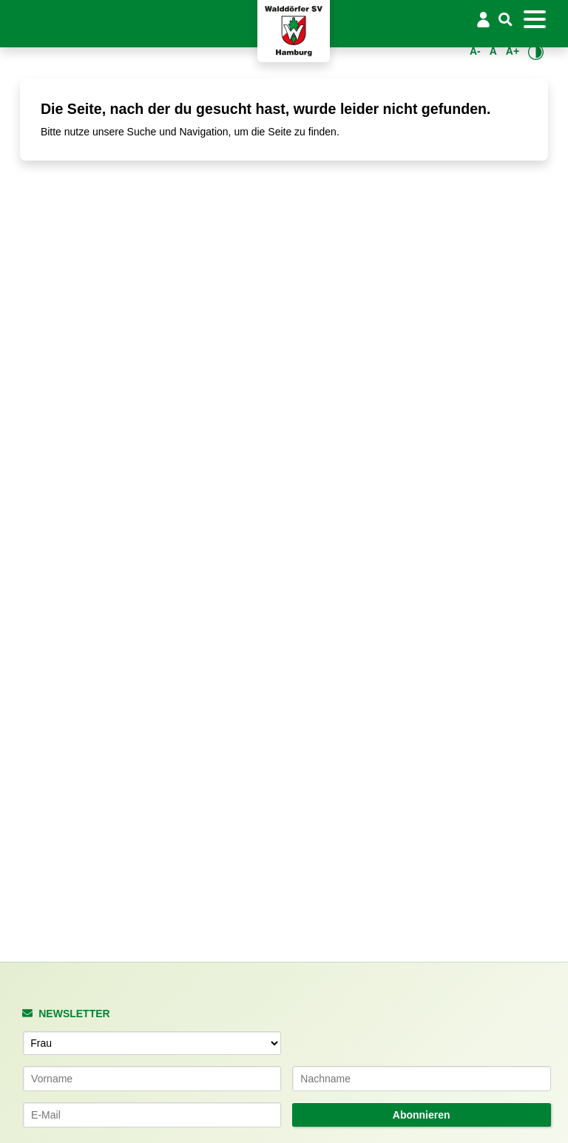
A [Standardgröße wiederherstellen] (493, 51)
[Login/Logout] (483, 19)
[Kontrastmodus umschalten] (536, 52)
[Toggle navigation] (534, 19)
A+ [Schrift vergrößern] (512, 51)
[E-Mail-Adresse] (152, 1114)
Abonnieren (421, 1115)
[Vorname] (152, 1078)
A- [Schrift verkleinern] (475, 51)
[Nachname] (421, 1078)
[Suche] (505, 20)
